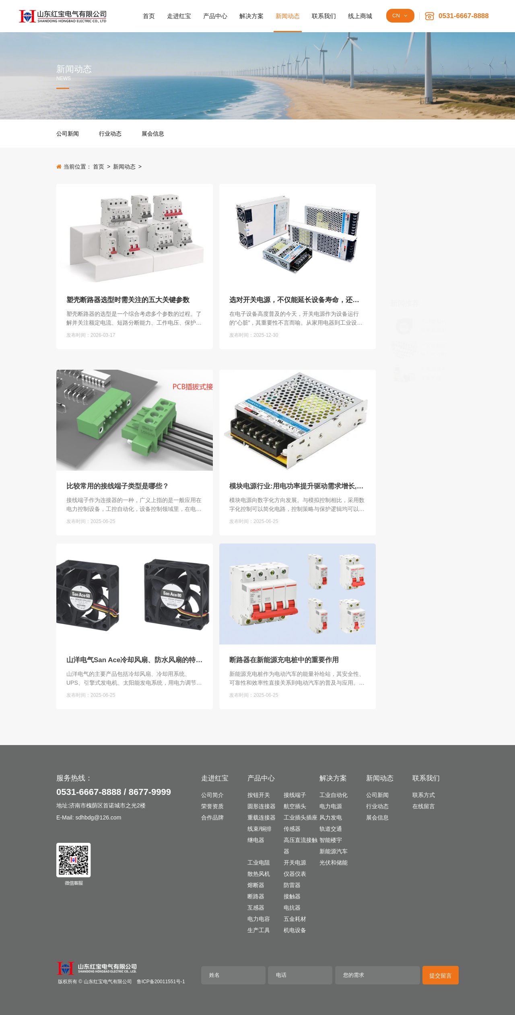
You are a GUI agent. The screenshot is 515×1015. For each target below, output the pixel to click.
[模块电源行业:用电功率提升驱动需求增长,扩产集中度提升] (297, 505)
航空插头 (295, 806)
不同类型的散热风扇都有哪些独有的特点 (433, 224)
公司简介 (212, 795)
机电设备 (295, 930)
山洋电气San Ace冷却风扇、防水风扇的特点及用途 (134, 745)
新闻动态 (124, 166)
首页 (98, 166)
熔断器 (255, 885)
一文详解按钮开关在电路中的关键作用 (433, 248)
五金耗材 (295, 919)
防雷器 (292, 885)
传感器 (292, 829)
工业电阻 (258, 862)
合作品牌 (212, 817)
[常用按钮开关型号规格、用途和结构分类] (404, 271)
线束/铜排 (259, 829)
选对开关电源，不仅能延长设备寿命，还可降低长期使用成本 (297, 305)
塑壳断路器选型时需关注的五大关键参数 (128, 305)
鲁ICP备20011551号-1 (161, 981)
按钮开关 (258, 795)
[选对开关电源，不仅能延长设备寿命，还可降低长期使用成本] (297, 239)
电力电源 (330, 806)
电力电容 (258, 919)
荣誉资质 (212, 806)
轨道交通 (330, 829)
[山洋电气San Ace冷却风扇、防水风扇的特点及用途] (134, 679)
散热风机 (258, 874)
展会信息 (153, 133)
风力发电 (330, 817)
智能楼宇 (330, 840)
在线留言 (423, 806)
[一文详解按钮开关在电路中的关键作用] (404, 247)
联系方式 (423, 795)
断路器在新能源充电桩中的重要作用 (284, 745)
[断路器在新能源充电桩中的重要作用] (297, 679)
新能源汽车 (333, 851)
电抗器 (292, 907)
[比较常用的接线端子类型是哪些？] (134, 505)
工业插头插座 (300, 817)
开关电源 (295, 862)
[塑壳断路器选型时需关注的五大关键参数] (134, 239)
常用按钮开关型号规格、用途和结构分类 (433, 272)
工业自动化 (333, 795)
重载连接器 (261, 817)
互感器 (255, 907)
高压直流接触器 (300, 845)
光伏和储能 (333, 862)
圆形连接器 (261, 806)
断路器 (255, 896)
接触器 (292, 896)
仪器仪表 (295, 874)
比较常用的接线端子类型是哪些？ (117, 572)
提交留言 (440, 975)
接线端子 (295, 795)
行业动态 (110, 133)
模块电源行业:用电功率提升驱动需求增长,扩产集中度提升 (297, 572)
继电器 (255, 840)
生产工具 (258, 930)
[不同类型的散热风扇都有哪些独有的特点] (404, 224)
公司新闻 (67, 133)
